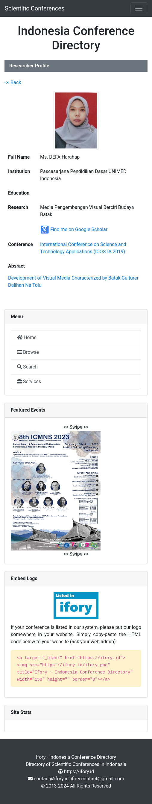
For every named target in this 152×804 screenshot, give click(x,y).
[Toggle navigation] (138, 8)
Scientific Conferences (34, 8)
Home (27, 337)
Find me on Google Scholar (78, 229)
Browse (28, 352)
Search (27, 367)
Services (29, 381)
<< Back (12, 82)
